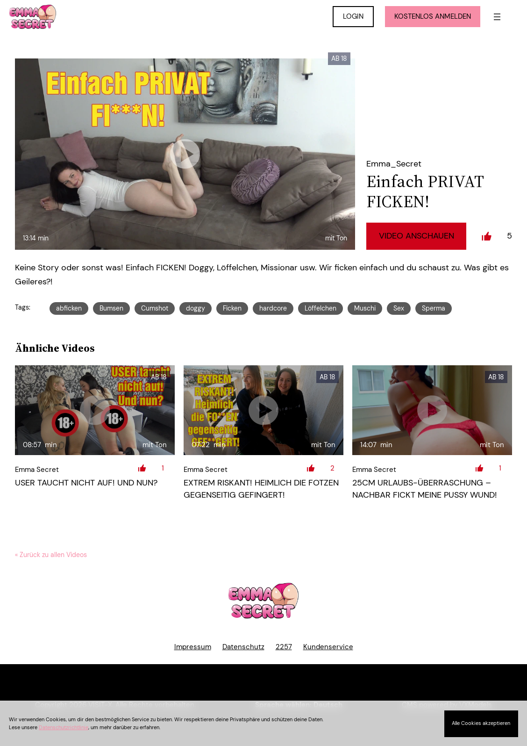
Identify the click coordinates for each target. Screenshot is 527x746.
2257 (284, 647)
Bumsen (111, 308)
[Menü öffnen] (497, 16)
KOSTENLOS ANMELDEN (432, 16)
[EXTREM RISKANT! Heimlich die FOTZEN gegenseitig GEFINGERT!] (263, 410)
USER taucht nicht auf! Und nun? (86, 482)
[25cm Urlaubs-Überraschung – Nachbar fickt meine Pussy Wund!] (432, 410)
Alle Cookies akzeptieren (481, 723)
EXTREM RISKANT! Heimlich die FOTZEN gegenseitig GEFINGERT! (261, 488)
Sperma (433, 308)
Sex (398, 308)
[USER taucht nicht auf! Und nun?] (95, 410)
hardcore (273, 308)
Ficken (232, 308)
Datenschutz (243, 647)
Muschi (365, 308)
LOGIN (353, 16)
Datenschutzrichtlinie (63, 727)
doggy (195, 308)
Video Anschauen (416, 235)
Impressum (192, 647)
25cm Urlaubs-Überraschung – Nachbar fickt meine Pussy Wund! (424, 488)
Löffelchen (320, 308)
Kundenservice (328, 647)
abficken (69, 308)
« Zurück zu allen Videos (51, 554)
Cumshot (154, 308)
